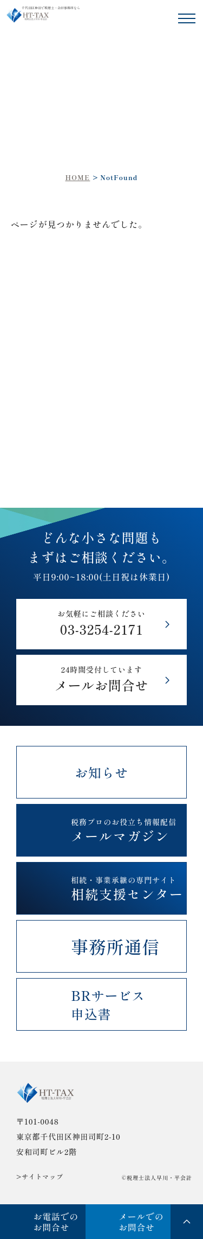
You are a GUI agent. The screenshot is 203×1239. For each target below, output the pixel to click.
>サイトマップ (39, 1176)
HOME (77, 177)
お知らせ (101, 772)
